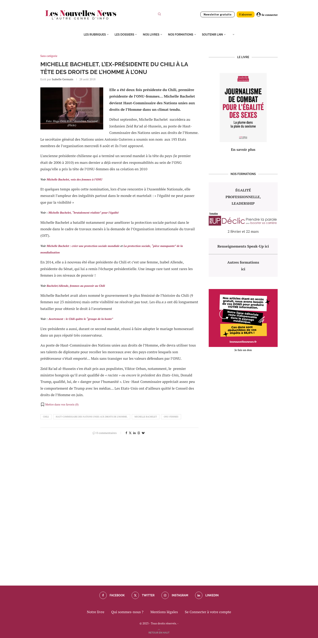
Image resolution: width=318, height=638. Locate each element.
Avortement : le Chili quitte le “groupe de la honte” (80, 319)
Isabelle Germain (62, 79)
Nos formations (180, 34)
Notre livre (95, 611)
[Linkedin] (207, 595)
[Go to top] (159, 632)
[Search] (159, 15)
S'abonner (245, 14)
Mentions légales (164, 611)
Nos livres (151, 34)
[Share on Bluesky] (143, 433)
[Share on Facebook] (126, 433)
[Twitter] (143, 595)
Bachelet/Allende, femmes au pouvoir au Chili (76, 286)
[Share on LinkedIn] (134, 433)
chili (46, 416)
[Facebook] (112, 595)
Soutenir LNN (212, 34)
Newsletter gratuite (217, 14)
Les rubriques (95, 34)
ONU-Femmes (171, 416)
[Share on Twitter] (130, 433)
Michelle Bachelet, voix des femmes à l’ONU (74, 179)
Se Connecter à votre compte (208, 611)
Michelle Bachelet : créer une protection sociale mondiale (83, 246)
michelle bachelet (145, 416)
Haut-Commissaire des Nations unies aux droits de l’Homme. (92, 416)
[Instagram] (174, 595)
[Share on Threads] (138, 433)
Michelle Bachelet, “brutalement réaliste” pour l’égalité (83, 212)
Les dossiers (124, 34)
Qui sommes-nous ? (127, 611)
